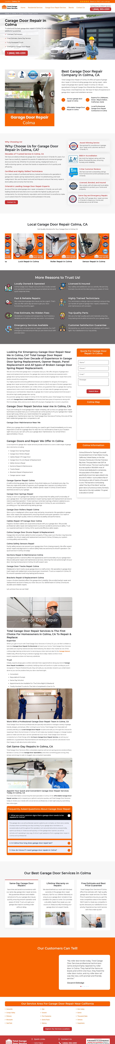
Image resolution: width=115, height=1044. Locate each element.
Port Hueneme (46, 1013)
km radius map (93, 422)
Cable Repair (37, 1040)
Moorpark (9, 1017)
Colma (14, 13)
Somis (79, 1010)
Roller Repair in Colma (90, 261)
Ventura (79, 1017)
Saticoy (44, 1021)
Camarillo (9, 1006)
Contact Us (80, 8)
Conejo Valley (10, 1010)
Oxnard (44, 1010)
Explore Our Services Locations (57, 1026)
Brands (71, 8)
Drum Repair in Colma (24, 261)
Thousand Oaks (82, 1013)
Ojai (43, 1006)
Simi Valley (80, 1006)
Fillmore (9, 1013)
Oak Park (9, 1021)
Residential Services (35, 8)
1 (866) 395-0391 (16, 53)
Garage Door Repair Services (55, 8)
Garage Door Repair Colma (28, 13)
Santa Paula (46, 1017)
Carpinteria (80, 1021)
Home (23, 8)
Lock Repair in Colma (57, 261)
